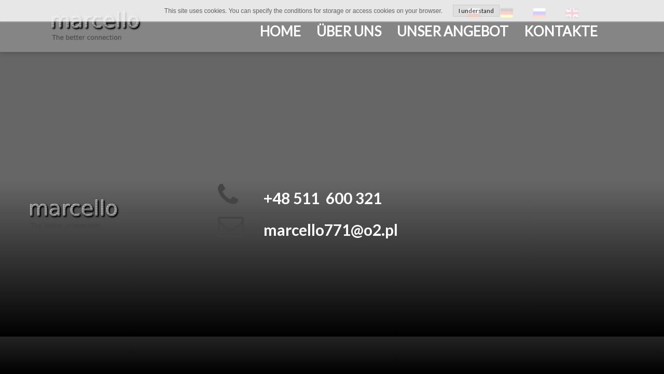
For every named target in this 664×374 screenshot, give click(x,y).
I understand (476, 11)
